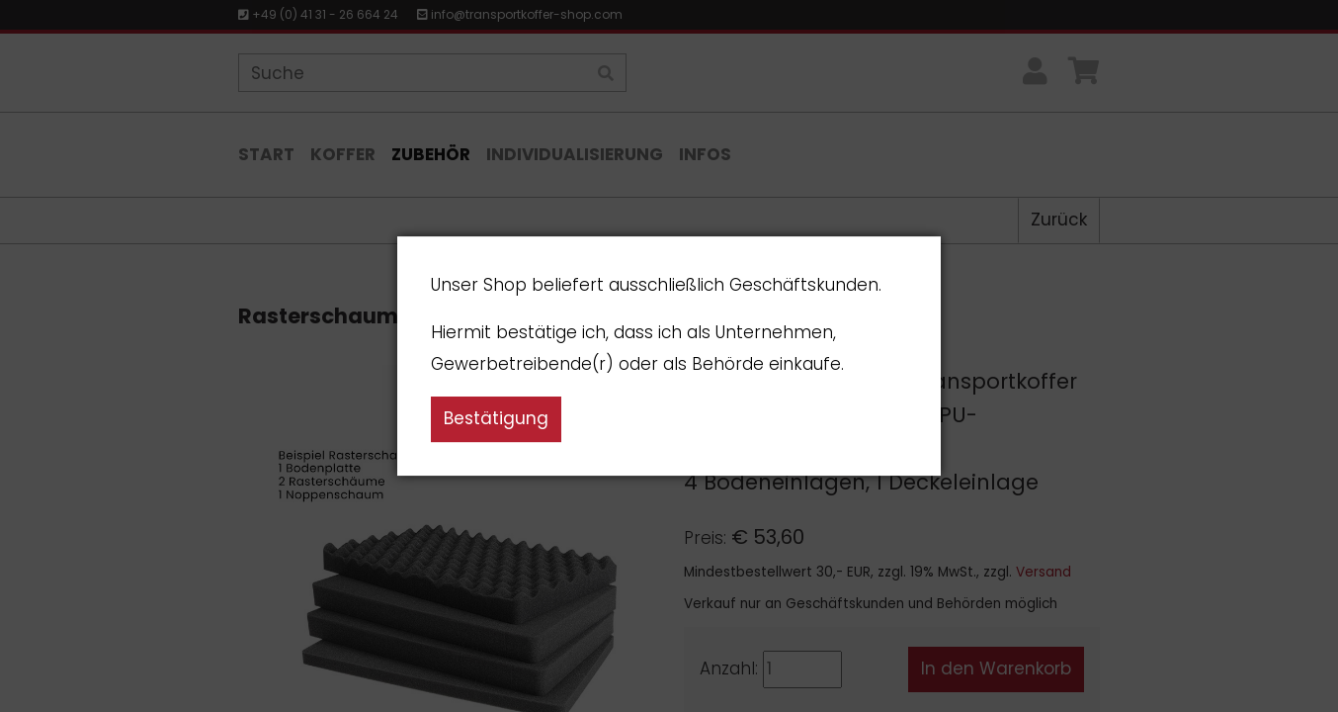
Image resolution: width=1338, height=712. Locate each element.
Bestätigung (496, 418)
